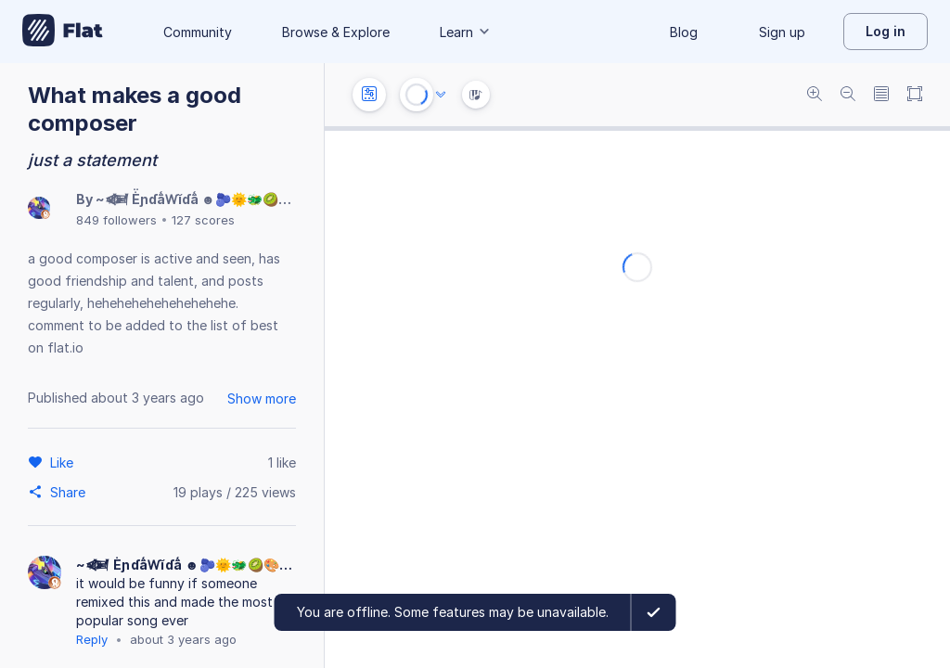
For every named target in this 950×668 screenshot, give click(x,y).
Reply (92, 639)
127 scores (203, 219)
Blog (684, 32)
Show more (261, 398)
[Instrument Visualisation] (476, 95)
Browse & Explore (336, 32)
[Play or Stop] (416, 94)
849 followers (116, 219)
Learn (466, 32)
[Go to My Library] (62, 31)
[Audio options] (440, 94)
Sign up (782, 32)
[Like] (64, 462)
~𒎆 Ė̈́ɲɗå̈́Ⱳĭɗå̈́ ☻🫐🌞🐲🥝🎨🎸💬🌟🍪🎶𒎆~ (251, 199)
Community (197, 32)
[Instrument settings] (369, 94)
